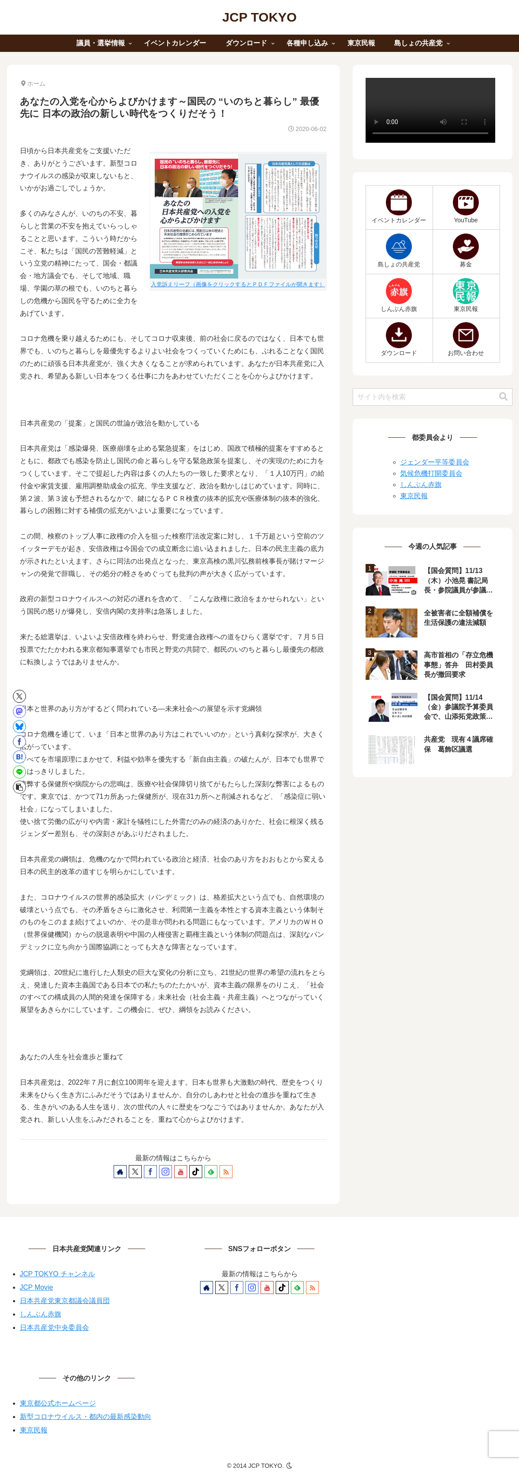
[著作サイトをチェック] (120, 1171)
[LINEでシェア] (19, 772)
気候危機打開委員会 (431, 473)
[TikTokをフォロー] (195, 1171)
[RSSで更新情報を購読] (226, 1171)
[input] (433, 397)
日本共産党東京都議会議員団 (65, 1300)
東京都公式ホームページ (58, 1403)
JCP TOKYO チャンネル (57, 1274)
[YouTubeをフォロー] (180, 1171)
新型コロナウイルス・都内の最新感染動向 (85, 1416)
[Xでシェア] (19, 696)
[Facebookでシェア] (19, 741)
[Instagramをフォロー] (165, 1171)
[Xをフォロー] (135, 1171)
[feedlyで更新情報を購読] (210, 1171)
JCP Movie (36, 1287)
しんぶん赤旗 (421, 484)
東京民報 (414, 496)
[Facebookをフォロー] (150, 1171)
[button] (19, 787)
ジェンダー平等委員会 (434, 462)
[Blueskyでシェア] (19, 726)
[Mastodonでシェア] (19, 711)
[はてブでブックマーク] (19, 756)
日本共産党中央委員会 (54, 1327)
